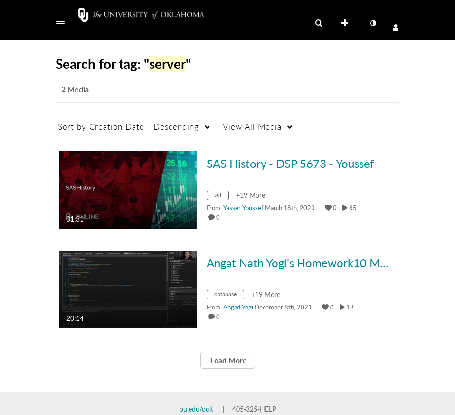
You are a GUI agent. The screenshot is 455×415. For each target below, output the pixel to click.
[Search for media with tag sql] (221, 197)
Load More (228, 360)
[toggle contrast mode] (373, 23)
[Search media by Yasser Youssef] (243, 208)
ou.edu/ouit (196, 409)
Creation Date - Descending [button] (128, 127)
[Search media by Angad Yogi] (238, 307)
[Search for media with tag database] (229, 296)
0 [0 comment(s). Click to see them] (219, 217)
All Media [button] (252, 127)
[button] (63, 21)
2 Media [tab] (75, 89)
